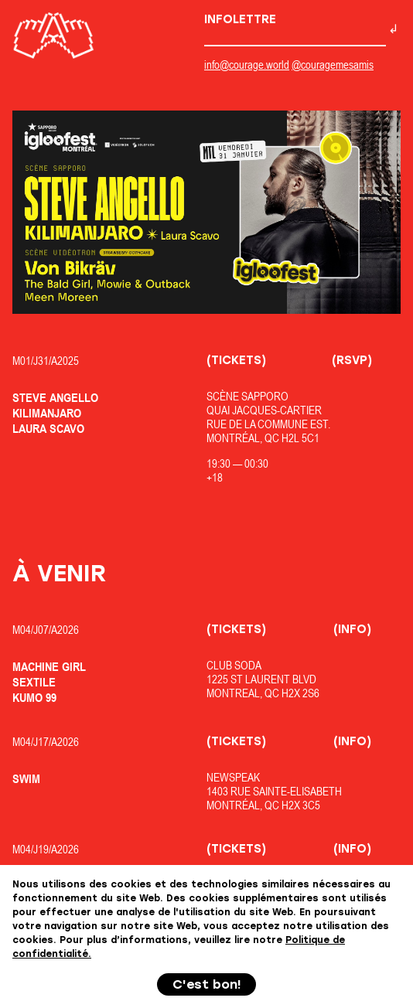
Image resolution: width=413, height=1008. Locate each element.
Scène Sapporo (247, 396)
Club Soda (233, 665)
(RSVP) (352, 360)
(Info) (352, 629)
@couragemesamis (333, 64)
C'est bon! (206, 984)
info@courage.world (246, 64)
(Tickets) (236, 360)
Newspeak (233, 777)
